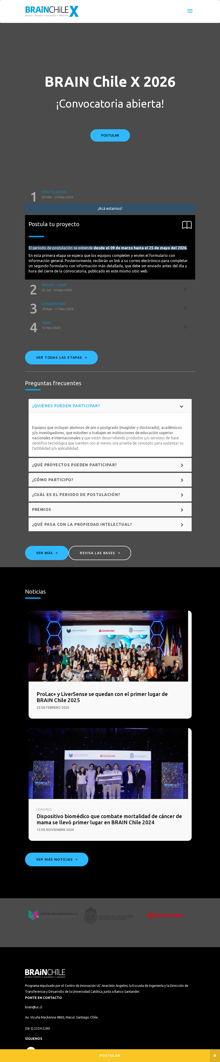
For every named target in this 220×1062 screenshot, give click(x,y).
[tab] (110, 196)
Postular (109, 1056)
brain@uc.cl (33, 1007)
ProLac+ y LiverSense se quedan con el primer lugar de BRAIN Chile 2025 (102, 697)
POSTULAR (110, 135)
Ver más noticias (57, 859)
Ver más (47, 553)
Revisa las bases (100, 553)
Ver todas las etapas (61, 357)
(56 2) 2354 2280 (37, 1028)
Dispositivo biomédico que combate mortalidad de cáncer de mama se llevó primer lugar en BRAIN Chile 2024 (109, 819)
